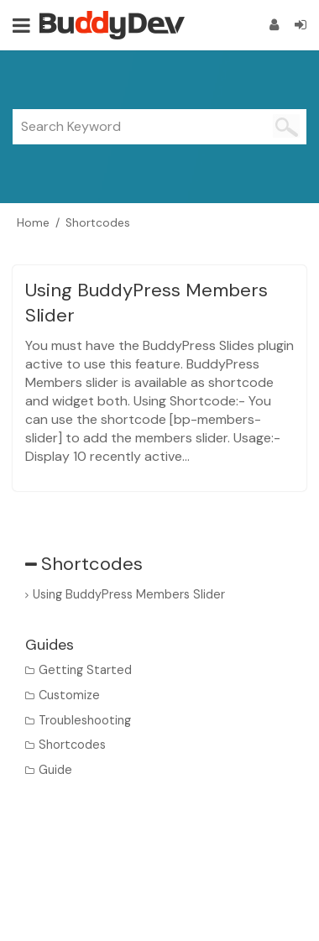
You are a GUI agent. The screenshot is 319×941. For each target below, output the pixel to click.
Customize (69, 695)
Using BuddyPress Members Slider (129, 594)
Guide (55, 769)
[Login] (300, 25)
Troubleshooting (85, 720)
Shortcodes (72, 744)
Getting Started (85, 669)
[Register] (274, 25)
